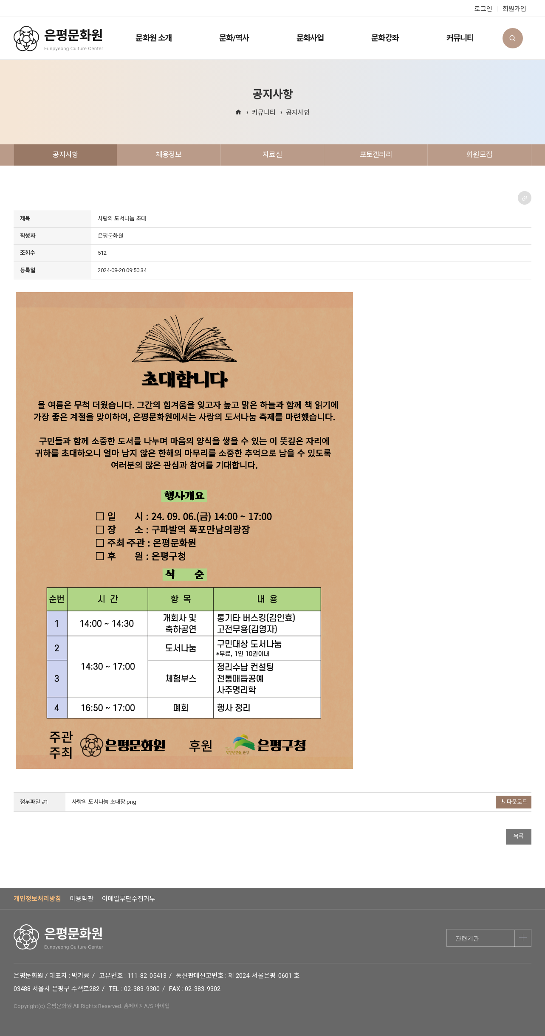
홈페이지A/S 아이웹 (147, 1006)
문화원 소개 (153, 38)
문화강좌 (384, 38)
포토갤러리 (376, 154)
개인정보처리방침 (37, 899)
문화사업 (310, 38)
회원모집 (479, 154)
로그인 (483, 9)
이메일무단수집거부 (128, 899)
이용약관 (81, 899)
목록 (519, 836)
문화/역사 (234, 38)
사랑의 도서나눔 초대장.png (104, 802)
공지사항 (298, 112)
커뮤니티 (460, 38)
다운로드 (513, 802)
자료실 (272, 154)
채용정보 (169, 154)
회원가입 (514, 9)
